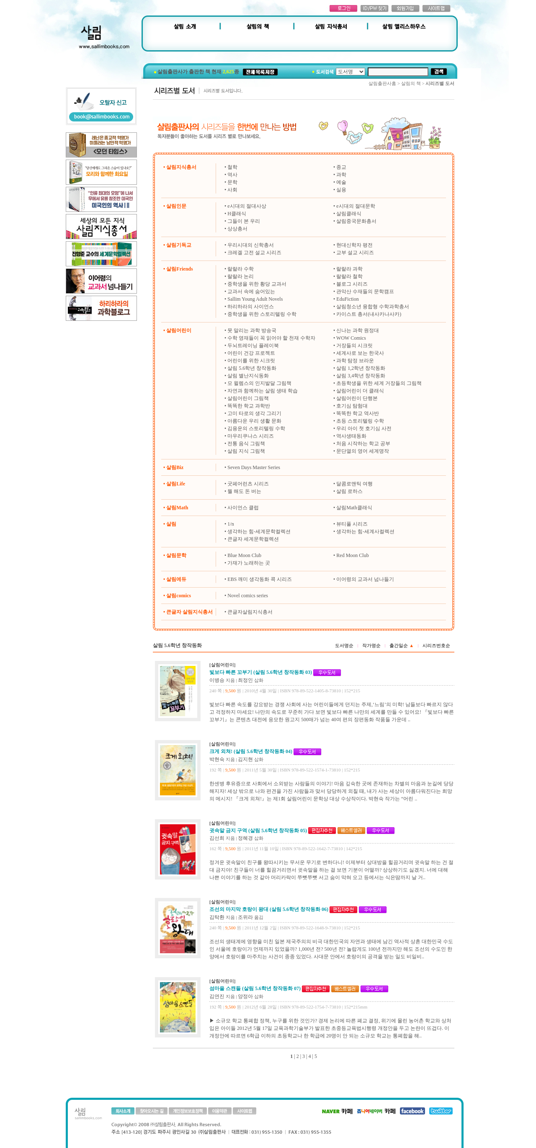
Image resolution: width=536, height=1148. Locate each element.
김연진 (216, 996)
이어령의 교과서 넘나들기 (365, 579)
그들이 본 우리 (243, 221)
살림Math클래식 (354, 508)
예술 (341, 182)
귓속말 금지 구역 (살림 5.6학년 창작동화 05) (258, 830)
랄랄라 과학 (349, 269)
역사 (232, 175)
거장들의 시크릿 (354, 345)
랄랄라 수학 (240, 269)
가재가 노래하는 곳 (248, 563)
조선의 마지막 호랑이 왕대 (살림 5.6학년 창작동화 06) (268, 909)
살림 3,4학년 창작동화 (360, 376)
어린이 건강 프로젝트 (251, 353)
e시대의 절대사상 (246, 206)
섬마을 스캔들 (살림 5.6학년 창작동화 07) (255, 988)
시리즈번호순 (436, 645)
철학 (232, 167)
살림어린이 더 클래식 (360, 391)
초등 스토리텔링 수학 (360, 421)
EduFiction (347, 299)
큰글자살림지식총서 (250, 612)
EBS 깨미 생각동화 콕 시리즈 (259, 579)
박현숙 (216, 759)
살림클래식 (348, 214)
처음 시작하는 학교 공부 (363, 443)
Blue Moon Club (244, 555)
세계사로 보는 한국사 (360, 353)
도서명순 (344, 645)
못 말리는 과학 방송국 (251, 330)
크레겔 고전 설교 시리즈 (254, 252)
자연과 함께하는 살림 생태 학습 (262, 391)
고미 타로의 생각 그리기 (254, 413)
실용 (341, 190)
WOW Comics (351, 338)
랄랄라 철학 (349, 276)
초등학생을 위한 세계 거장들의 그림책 (379, 383)
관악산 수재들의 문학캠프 (365, 291)
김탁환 (216, 917)
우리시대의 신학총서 (250, 245)
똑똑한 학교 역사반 (357, 413)
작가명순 (371, 645)
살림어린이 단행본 (357, 398)
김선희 (216, 838)
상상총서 (237, 229)
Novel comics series (247, 596)
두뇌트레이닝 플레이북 (253, 345)
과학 (341, 175)
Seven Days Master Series (253, 467)
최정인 (245, 680)
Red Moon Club (352, 555)
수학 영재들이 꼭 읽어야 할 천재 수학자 (271, 338)
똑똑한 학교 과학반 (248, 406)
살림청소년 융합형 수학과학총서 (372, 307)
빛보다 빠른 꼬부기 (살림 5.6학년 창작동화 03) (260, 672)
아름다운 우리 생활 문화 (254, 421)
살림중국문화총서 (356, 221)
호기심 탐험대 (352, 406)
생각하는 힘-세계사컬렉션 (365, 531)
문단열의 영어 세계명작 (362, 451)
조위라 (245, 917)
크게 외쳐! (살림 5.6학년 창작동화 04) (250, 751)
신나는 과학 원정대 (357, 330)
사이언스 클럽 (243, 508)
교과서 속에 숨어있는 (251, 291)
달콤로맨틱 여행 (354, 484)
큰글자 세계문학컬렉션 (253, 539)
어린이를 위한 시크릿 (251, 361)
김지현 (245, 759)
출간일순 (401, 645)
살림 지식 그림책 (246, 451)
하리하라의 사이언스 (250, 307)
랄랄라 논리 (240, 276)
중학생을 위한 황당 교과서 (256, 284)
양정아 (245, 996)
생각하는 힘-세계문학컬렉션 (259, 531)
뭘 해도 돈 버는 (244, 491)
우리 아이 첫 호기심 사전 (364, 428)
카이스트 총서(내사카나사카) (368, 314)
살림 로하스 (349, 491)
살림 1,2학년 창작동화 (360, 368)
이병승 (216, 680)
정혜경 (245, 838)
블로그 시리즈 (352, 284)
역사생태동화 (351, 436)
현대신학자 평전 (354, 245)
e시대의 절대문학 (355, 206)
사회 (232, 190)
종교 (341, 167)
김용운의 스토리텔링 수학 (256, 428)
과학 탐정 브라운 (355, 361)
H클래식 (236, 214)
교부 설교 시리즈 (355, 252)
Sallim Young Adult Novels (255, 299)
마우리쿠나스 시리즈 (250, 436)
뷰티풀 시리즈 (352, 524)
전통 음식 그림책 (246, 443)
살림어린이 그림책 (248, 398)
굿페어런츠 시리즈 (248, 484)
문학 (232, 182)
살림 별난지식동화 (248, 376)
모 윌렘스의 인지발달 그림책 (259, 383)
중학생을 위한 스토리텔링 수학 (261, 314)
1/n (230, 524)
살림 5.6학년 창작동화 (251, 368)
